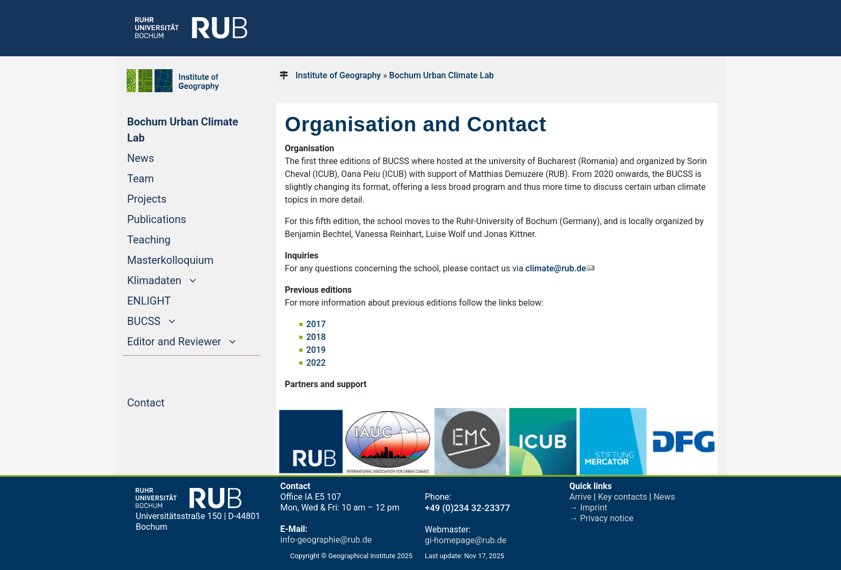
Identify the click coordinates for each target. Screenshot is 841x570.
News (161, 157)
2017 (316, 324)
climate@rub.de (556, 268)
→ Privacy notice (602, 518)
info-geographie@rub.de (326, 540)
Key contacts (622, 497)
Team (161, 177)
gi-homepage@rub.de (465, 540)
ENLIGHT (169, 299)
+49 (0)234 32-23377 (467, 507)
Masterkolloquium (190, 259)
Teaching (169, 238)
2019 (316, 350)
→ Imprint (589, 507)
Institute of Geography (338, 75)
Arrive (581, 497)
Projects (167, 197)
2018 (316, 337)
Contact (166, 401)
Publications (177, 218)
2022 (316, 363)
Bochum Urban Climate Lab (182, 129)
